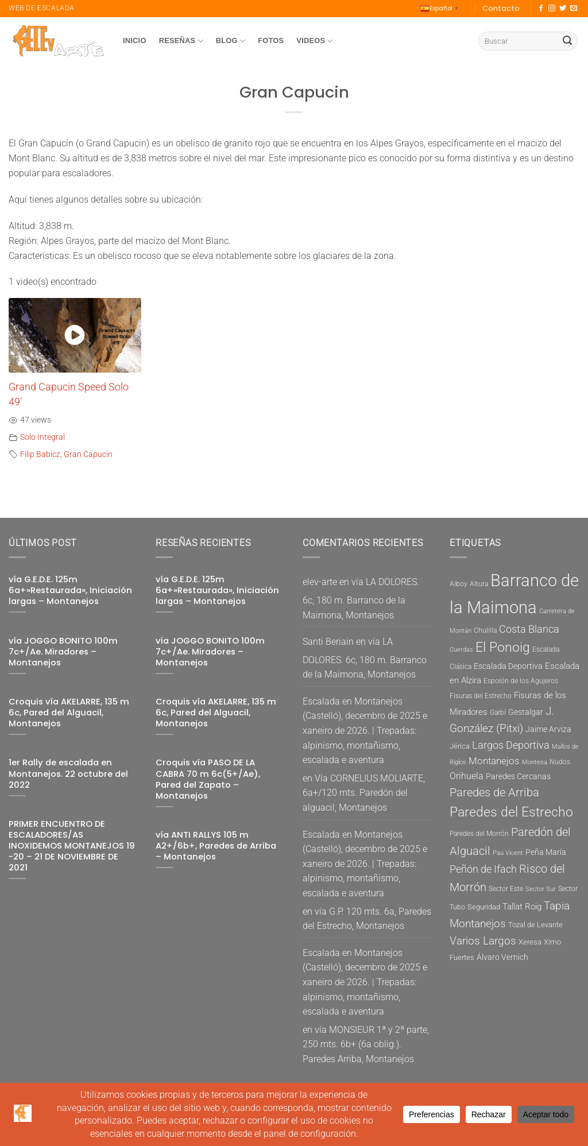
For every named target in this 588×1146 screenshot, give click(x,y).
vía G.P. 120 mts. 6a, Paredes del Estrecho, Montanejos (367, 919)
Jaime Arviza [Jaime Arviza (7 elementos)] (548, 729)
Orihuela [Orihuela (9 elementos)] (466, 776)
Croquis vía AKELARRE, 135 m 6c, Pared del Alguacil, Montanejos (69, 712)
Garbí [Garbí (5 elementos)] (498, 712)
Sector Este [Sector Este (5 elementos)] (506, 889)
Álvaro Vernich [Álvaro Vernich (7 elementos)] (502, 957)
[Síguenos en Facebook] (540, 9)
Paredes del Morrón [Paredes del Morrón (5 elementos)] (479, 834)
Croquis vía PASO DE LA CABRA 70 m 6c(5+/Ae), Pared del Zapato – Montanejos (208, 779)
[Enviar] (567, 41)
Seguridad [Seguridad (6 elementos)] (483, 907)
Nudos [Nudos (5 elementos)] (560, 762)
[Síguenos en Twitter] (562, 9)
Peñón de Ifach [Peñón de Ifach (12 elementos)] (483, 869)
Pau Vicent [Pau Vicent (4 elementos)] (508, 853)
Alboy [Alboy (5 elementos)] (458, 584)
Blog (230, 41)
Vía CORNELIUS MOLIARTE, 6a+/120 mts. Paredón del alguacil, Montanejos (364, 793)
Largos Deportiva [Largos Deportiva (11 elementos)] (511, 745)
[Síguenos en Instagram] (551, 9)
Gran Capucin (88, 454)
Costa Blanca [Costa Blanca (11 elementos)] (529, 629)
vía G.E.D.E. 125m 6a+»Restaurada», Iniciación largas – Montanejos (70, 590)
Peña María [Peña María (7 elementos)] (545, 852)
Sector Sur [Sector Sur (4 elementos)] (540, 889)
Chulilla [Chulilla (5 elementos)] (485, 630)
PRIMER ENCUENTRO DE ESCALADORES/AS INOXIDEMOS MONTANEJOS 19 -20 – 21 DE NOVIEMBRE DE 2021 (72, 846)
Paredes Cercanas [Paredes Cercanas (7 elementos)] (518, 776)
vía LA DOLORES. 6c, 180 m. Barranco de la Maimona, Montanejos (361, 598)
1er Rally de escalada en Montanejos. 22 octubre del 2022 (68, 773)
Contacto (501, 8)
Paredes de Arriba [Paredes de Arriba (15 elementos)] (494, 792)
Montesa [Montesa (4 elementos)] (534, 762)
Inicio (134, 40)
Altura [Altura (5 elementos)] (479, 584)
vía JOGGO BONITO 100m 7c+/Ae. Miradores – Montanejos (63, 652)
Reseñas (181, 41)
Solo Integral (42, 437)
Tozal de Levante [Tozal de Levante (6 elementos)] (535, 924)
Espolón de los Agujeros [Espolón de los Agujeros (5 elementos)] (520, 681)
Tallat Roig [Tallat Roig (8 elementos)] (521, 906)
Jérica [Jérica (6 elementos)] (460, 746)
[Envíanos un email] (573, 9)
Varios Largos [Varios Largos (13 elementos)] (483, 940)
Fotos (271, 40)
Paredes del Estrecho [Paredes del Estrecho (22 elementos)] (511, 812)
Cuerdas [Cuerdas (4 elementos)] (461, 649)
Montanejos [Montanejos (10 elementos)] (494, 760)
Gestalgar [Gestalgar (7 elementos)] (525, 712)
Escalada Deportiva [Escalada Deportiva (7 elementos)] (508, 666)
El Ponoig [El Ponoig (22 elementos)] (502, 647)
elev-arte (320, 581)
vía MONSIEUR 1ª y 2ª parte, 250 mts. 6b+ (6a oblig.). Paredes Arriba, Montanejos (366, 1044)
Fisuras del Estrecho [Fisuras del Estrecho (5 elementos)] (481, 696)
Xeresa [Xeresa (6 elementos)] (530, 942)
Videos (314, 41)
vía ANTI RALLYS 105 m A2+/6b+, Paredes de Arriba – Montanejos (216, 846)
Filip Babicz (40, 454)
